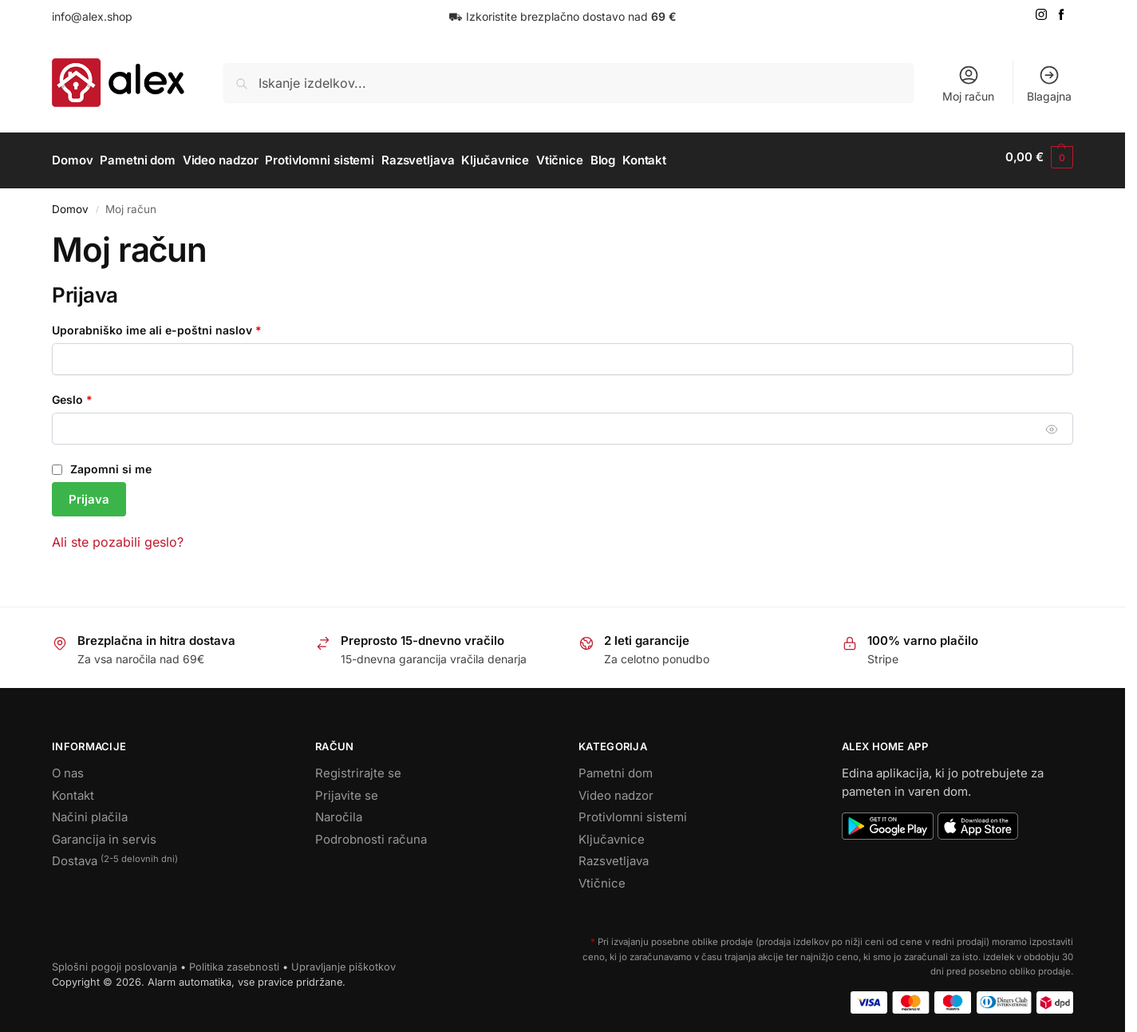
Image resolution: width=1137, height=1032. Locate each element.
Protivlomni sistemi (632, 810)
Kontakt (73, 788)
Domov (70, 202)
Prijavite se (346, 788)
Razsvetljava (613, 854)
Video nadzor (615, 788)
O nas (68, 766)
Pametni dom (615, 766)
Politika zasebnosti (234, 960)
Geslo (101, 391)
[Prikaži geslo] (1052, 421)
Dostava (115, 855)
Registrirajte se (358, 766)
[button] (1039, 157)
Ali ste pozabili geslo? (118, 535)
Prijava (89, 492)
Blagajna (1049, 83)
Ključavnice (611, 832)
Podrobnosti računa (371, 832)
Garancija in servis (104, 832)
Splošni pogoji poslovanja (114, 960)
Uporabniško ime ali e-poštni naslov (185, 322)
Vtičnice (602, 876)
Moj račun (968, 83)
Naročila (338, 810)
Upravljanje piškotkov (343, 960)
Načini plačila (90, 810)
